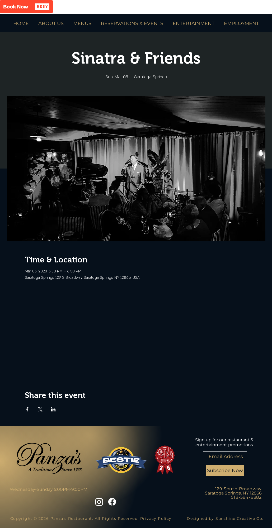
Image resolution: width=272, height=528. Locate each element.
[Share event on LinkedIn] (53, 409)
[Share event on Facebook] (27, 409)
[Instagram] (99, 502)
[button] (26, 6)
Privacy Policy (156, 518)
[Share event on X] (40, 409)
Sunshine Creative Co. (240, 518)
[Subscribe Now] (225, 470)
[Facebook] (112, 502)
